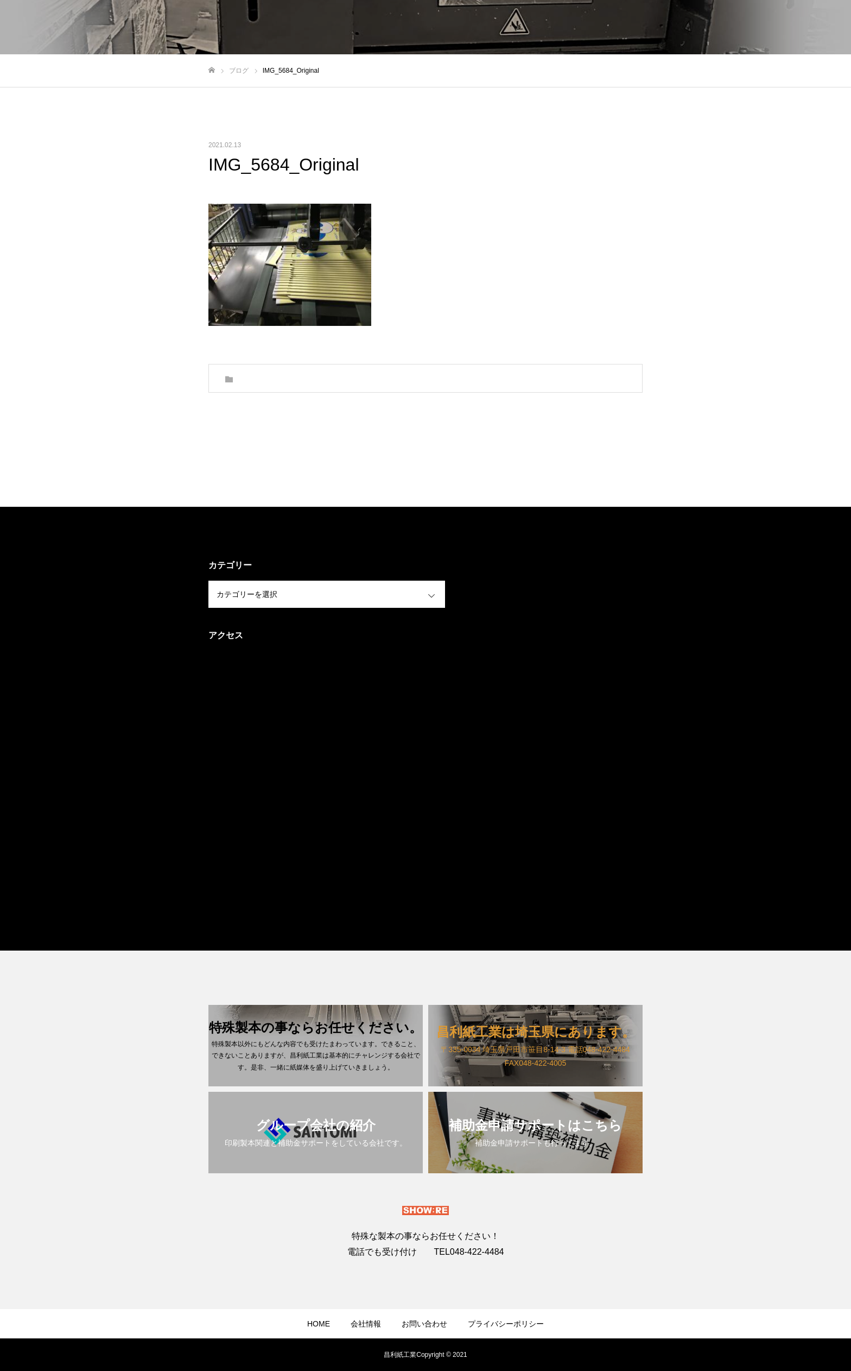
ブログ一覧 (643, 27)
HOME (318, 1323)
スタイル (589, 27)
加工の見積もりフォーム (788, 27)
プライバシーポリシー (506, 1323)
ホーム (543, 27)
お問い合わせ (704, 27)
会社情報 (366, 1323)
